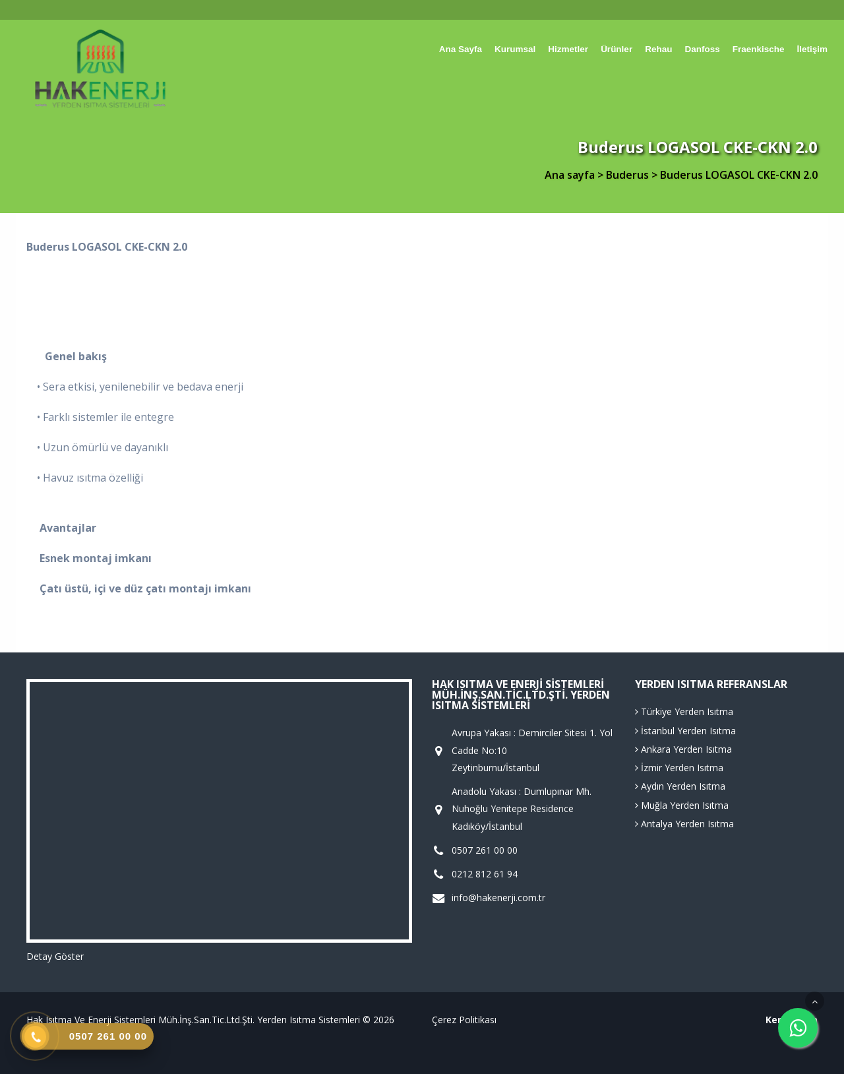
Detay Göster (55, 956)
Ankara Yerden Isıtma (683, 749)
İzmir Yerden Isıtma (679, 767)
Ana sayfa (460, 49)
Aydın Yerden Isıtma (680, 786)
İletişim (812, 49)
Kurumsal (515, 49)
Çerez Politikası (464, 1019)
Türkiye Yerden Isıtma (684, 711)
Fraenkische (759, 49)
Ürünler (616, 49)
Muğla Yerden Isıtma (682, 805)
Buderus (628, 175)
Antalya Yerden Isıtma (684, 823)
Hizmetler (568, 49)
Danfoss (701, 49)
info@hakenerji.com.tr (498, 897)
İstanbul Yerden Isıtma (685, 730)
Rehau (658, 49)
